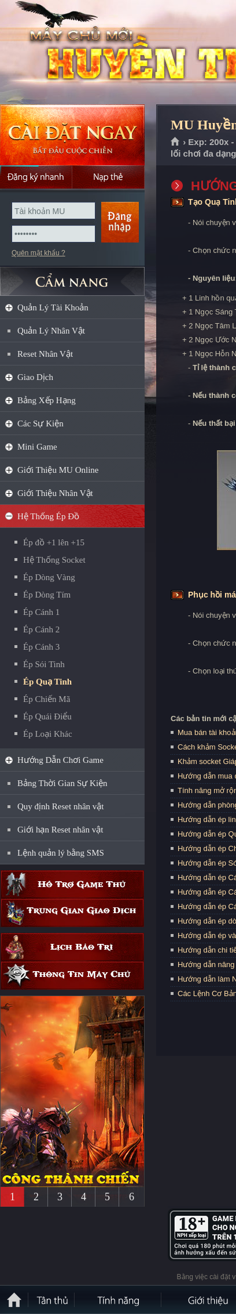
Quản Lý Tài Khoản (53, 307)
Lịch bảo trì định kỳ (72, 947)
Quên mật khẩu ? (38, 253)
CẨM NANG (72, 276)
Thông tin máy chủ (72, 975)
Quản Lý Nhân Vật (51, 330)
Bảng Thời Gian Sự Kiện (62, 783)
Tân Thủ (52, 1299)
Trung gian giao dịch (72, 913)
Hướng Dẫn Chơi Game (60, 760)
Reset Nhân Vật (45, 354)
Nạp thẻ (108, 177)
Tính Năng (118, 1299)
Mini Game (37, 446)
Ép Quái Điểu (47, 716)
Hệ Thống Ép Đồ (48, 516)
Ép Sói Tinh (44, 664)
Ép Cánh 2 (41, 629)
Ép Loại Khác (47, 734)
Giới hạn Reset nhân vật (60, 829)
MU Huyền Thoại (83, 53)
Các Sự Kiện (40, 423)
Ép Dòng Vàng (49, 577)
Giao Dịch (35, 377)
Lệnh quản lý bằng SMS (60, 852)
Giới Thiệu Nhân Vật (55, 493)
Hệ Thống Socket (54, 559)
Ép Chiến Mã (46, 699)
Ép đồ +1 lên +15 (53, 542)
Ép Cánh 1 (41, 612)
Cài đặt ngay (72, 134)
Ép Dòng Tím (47, 594)
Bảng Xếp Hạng (46, 400)
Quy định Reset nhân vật (60, 806)
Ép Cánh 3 (41, 646)
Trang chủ (175, 142)
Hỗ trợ (72, 884)
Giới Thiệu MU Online (57, 470)
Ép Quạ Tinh (47, 681)
